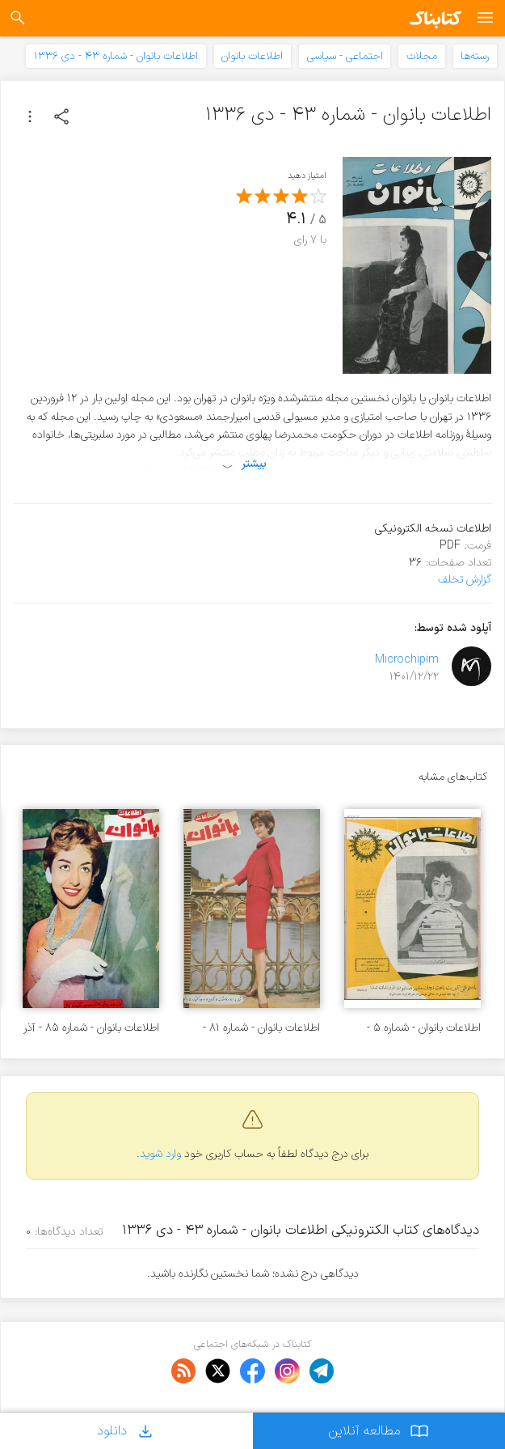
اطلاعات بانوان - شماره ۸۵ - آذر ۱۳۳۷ (91, 1027)
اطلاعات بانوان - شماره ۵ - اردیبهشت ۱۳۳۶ (424, 1027)
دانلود (126, 1431)
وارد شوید (160, 1154)
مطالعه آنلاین (378, 1431)
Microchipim (407, 659)
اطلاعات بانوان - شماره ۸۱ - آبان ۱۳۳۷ (261, 1027)
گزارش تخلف (464, 579)
